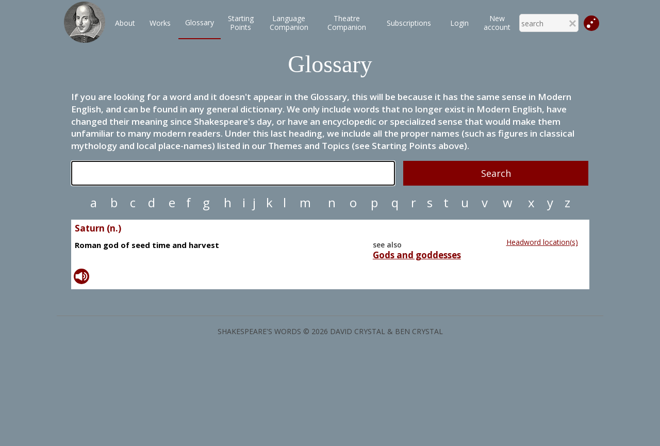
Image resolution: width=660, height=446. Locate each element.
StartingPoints (241, 22)
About (125, 23)
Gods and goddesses (417, 255)
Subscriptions (409, 23)
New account (497, 22)
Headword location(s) (542, 242)
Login (459, 23)
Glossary (199, 22)
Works (160, 23)
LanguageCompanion (289, 22)
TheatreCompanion (346, 22)
